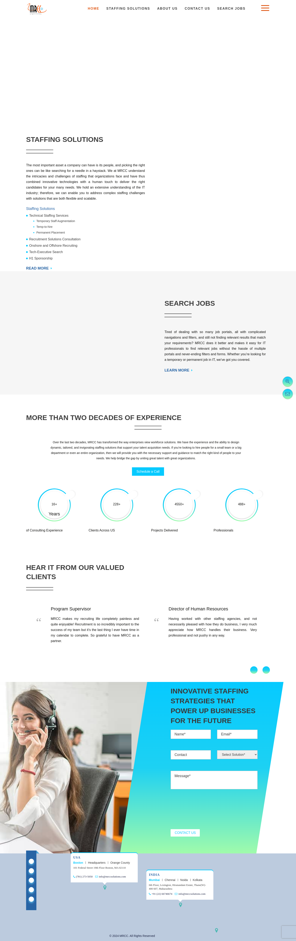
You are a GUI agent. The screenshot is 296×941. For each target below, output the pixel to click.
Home (93, 8)
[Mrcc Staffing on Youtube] (31, 889)
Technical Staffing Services (48, 215)
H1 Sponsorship (41, 258)
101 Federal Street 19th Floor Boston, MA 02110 (99, 867)
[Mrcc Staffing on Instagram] (31, 899)
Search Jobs (231, 8)
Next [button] (266, 670)
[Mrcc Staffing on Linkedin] (31, 861)
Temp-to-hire (44, 226)
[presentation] (202, 810)
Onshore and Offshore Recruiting (53, 245)
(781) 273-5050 (83, 876)
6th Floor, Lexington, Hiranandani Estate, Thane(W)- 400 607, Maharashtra (177, 886)
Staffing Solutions (128, 8)
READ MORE (37, 268)
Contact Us (197, 8)
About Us (167, 8)
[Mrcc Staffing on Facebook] (31, 880)
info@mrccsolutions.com (111, 876)
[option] (89, 625)
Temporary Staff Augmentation (55, 221)
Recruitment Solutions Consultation (55, 239)
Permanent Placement (50, 232)
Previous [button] (254, 670)
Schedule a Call (148, 471)
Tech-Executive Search (46, 252)
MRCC (124, 936)
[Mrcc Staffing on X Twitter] (31, 870)
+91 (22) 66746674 (160, 893)
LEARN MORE (176, 370)
